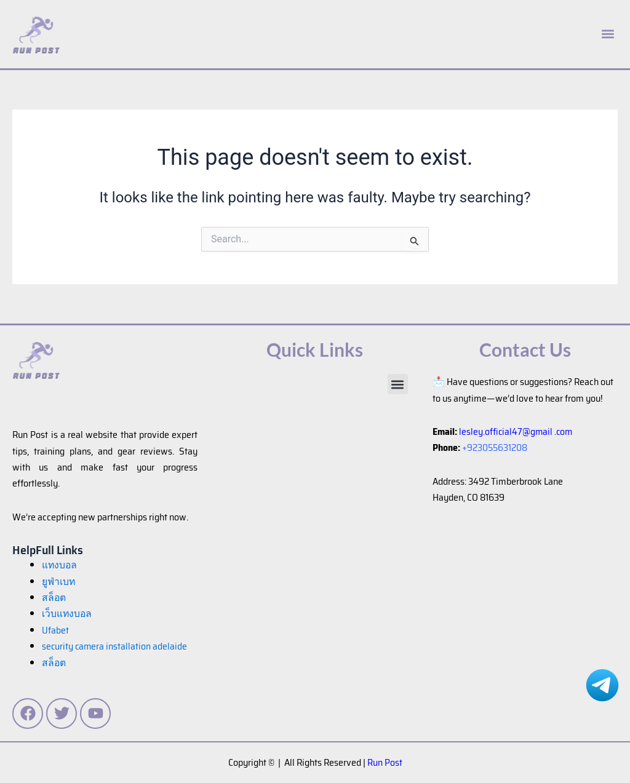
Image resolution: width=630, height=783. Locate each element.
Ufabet (55, 630)
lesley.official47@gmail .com (517, 431)
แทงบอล (60, 565)
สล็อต (54, 662)
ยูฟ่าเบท (59, 581)
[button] (398, 384)
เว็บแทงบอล (67, 613)
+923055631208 (495, 447)
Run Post (384, 762)
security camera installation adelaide (115, 646)
